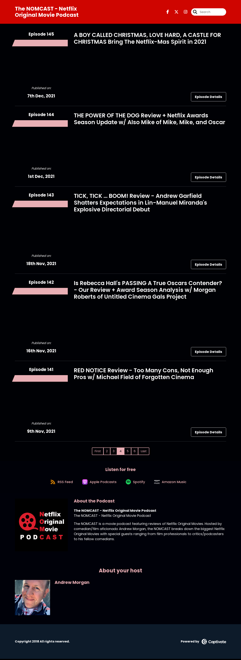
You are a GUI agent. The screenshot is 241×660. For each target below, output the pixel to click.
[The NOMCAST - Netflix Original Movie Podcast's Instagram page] (183, 12)
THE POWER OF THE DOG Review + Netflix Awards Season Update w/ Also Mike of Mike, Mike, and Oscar (149, 119)
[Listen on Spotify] (136, 482)
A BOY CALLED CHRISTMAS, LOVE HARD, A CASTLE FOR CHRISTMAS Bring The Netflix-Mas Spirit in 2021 (147, 38)
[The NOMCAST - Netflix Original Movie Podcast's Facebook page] (167, 12)
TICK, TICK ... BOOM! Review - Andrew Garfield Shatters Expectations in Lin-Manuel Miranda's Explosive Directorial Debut (140, 203)
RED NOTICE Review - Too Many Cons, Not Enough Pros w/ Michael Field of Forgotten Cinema (143, 374)
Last (144, 451)
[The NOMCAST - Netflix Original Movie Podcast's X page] (174, 12)
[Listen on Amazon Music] (172, 482)
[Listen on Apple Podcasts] (99, 482)
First (98, 451)
